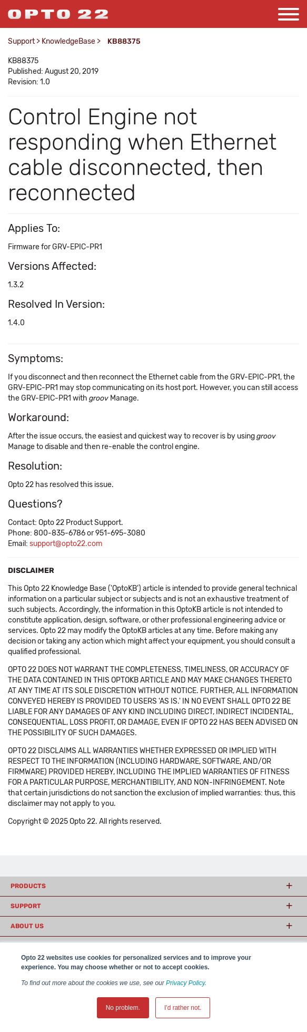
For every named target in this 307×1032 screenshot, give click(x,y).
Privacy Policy (185, 983)
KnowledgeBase (68, 41)
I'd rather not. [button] (182, 1007)
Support (21, 41)
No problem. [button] (123, 1007)
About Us (27, 926)
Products (28, 886)
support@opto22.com (65, 543)
